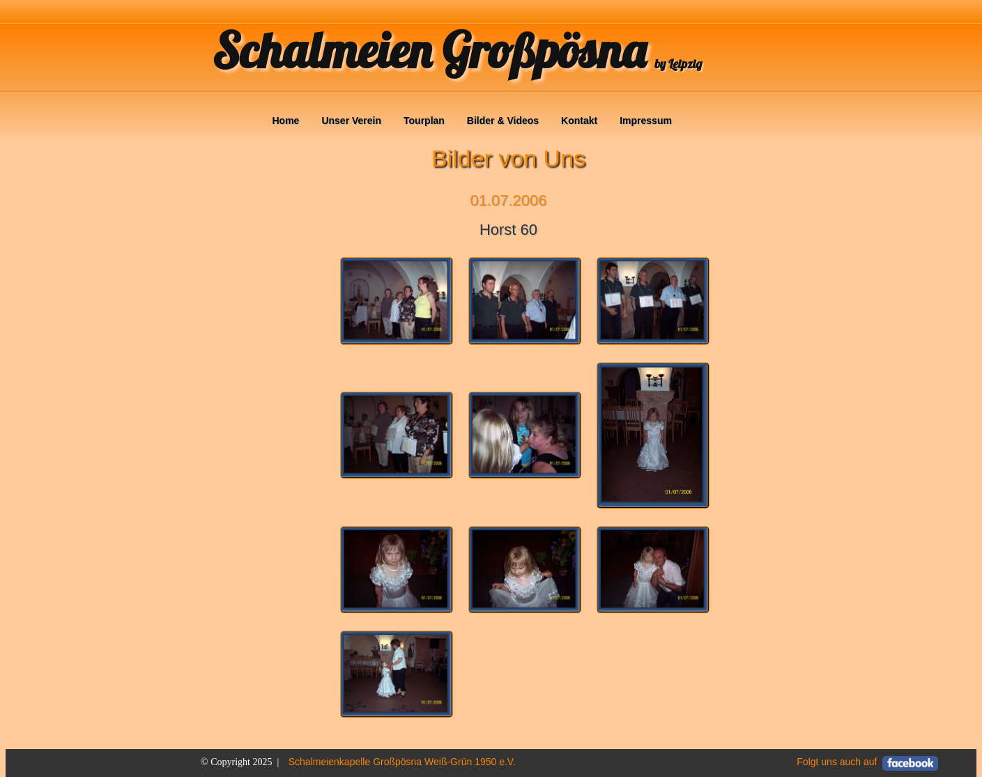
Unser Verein (351, 120)
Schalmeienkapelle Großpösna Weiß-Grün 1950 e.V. (402, 761)
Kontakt (579, 120)
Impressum (646, 120)
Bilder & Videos (503, 120)
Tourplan (424, 120)
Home (286, 120)
